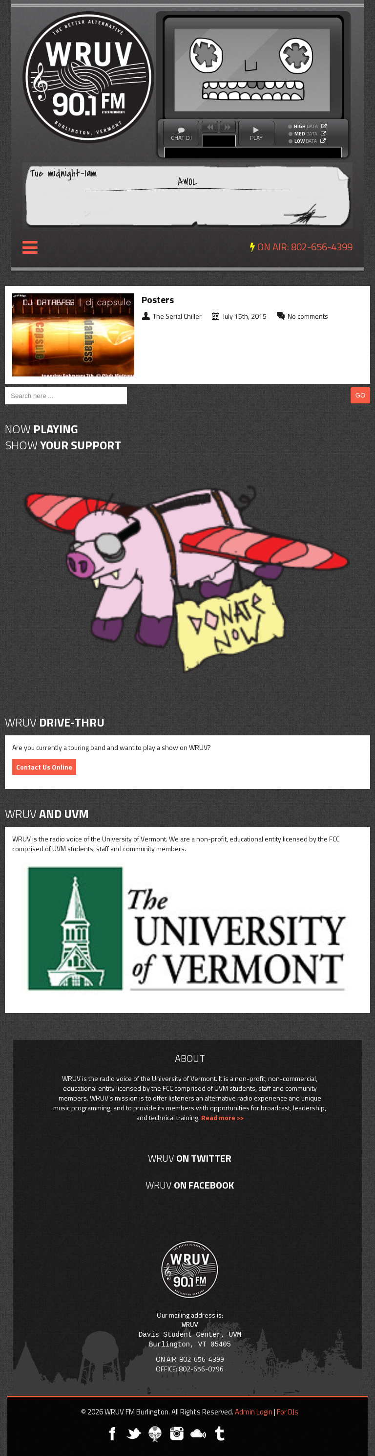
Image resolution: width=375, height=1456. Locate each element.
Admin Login (253, 1411)
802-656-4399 (322, 246)
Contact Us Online (44, 767)
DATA (306, 126)
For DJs (287, 1411)
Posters (158, 299)
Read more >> (222, 1117)
